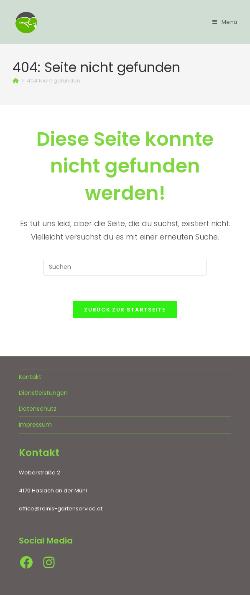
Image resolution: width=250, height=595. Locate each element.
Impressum (35, 424)
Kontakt (30, 377)
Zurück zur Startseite (125, 310)
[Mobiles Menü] (224, 22)
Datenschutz (37, 408)
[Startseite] (16, 81)
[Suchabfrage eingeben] (125, 267)
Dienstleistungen (43, 393)
